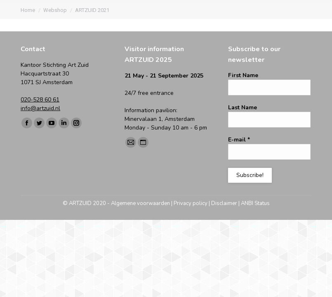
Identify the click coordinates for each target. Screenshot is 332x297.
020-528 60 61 (40, 100)
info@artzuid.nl (40, 108)
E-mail (239, 140)
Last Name (242, 107)
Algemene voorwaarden (140, 203)
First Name (243, 75)
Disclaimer (224, 203)
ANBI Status (255, 203)
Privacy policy (190, 203)
